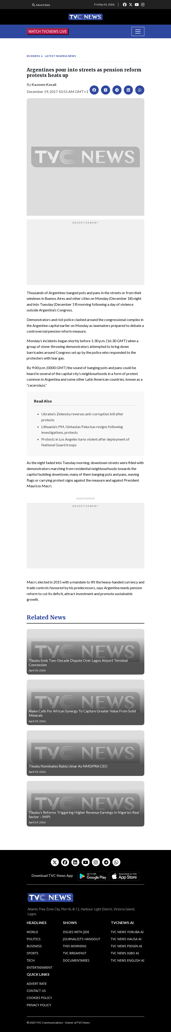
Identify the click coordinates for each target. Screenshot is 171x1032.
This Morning (74, 946)
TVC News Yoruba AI (127, 932)
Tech (31, 960)
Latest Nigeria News (60, 56)
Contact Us (36, 990)
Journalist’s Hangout (81, 939)
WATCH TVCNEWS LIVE (47, 31)
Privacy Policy (39, 1005)
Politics (34, 939)
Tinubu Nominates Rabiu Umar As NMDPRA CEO (68, 766)
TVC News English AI (127, 960)
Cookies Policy (39, 998)
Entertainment (39, 967)
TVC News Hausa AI (126, 939)
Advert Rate (43, 5)
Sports (32, 953)
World (32, 932)
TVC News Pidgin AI (126, 946)
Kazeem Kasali (44, 84)
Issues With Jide (76, 932)
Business (33, 56)
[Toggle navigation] (138, 31)
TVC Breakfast (74, 953)
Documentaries (76, 960)
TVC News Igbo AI (125, 953)
